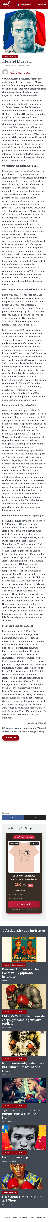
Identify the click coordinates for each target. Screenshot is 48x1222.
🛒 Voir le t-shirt (24, 904)
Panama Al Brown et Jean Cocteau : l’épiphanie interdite (22, 973)
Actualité (6, 1012)
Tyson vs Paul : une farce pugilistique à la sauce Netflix (21, 1114)
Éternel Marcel (11, 738)
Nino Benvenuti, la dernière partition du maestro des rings (23, 1067)
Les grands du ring (10, 56)
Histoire (6, 965)
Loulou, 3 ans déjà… (16, 1157)
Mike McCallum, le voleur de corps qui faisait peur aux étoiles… (23, 1020)
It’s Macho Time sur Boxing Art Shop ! (23, 1198)
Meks (14, 1217)
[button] (24, 5)
